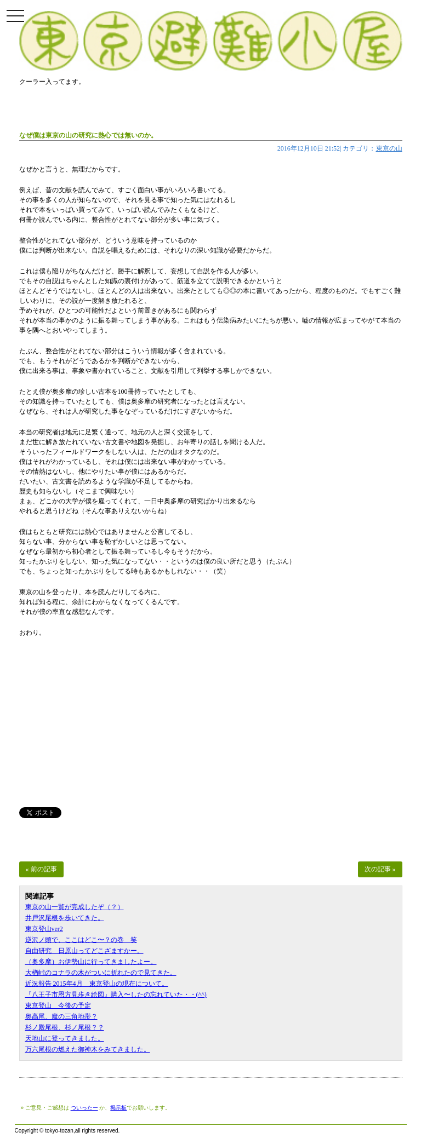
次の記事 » (380, 869)
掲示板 (118, 1108)
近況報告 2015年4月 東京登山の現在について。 (96, 983)
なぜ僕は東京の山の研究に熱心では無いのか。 (88, 135)
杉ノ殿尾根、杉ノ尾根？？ (64, 1027)
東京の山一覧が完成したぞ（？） (74, 907)
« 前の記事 (41, 869)
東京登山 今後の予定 (58, 1005)
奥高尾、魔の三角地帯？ (61, 1016)
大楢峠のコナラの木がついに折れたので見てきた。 (101, 972)
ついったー (84, 1108)
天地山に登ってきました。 (64, 1038)
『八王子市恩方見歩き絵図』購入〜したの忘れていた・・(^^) (116, 994)
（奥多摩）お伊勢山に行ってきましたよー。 (91, 961)
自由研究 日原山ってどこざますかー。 (84, 951)
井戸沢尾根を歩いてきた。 (64, 918)
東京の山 (389, 148)
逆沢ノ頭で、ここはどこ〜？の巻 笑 (81, 940)
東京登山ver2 (44, 929)
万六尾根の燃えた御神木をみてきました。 (87, 1049)
